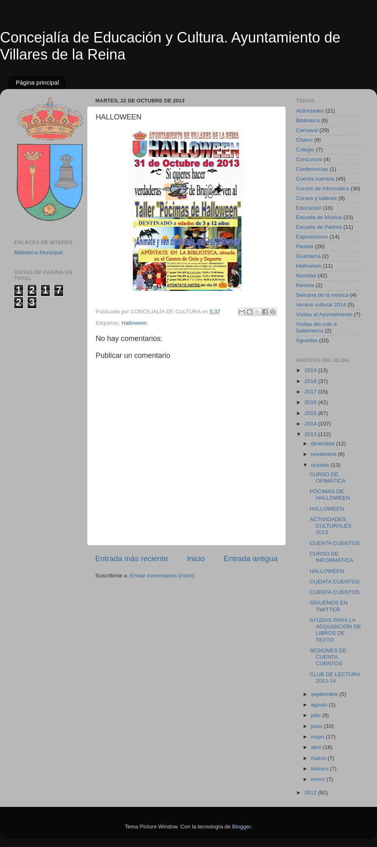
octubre (321, 465)
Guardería (308, 256)
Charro (304, 140)
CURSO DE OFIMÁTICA (328, 477)
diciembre (323, 444)
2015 (311, 413)
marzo (319, 758)
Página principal (37, 82)
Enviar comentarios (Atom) (162, 575)
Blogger (241, 827)
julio (316, 715)
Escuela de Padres (319, 227)
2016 (311, 402)
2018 (311, 381)
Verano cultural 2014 (321, 305)
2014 (311, 424)
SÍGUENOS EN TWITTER (329, 606)
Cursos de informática (322, 188)
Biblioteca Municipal (38, 252)
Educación (308, 208)
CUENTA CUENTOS (335, 543)
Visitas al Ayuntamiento (324, 314)
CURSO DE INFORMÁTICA (331, 557)
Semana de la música (322, 295)
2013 (311, 434)
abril (317, 747)
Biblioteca (308, 120)
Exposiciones (312, 237)
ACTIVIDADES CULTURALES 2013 (330, 525)
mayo (318, 737)
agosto (320, 705)
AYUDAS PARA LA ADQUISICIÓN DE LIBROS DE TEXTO (335, 630)
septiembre (325, 694)
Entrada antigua (251, 558)
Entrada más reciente (131, 558)
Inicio (196, 558)
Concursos (309, 159)
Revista (305, 285)
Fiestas (305, 246)
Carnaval (307, 130)
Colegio (305, 150)
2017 (311, 392)
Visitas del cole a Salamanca (316, 327)
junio (317, 726)
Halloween (134, 323)
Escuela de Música (319, 217)
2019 (311, 370)
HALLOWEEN (327, 509)
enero (318, 779)
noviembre (324, 454)
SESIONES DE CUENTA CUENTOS (328, 656)
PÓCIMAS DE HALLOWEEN (330, 494)
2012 (311, 793)
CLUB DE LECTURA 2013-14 (335, 677)
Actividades (310, 111)
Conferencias (312, 169)
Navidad (306, 275)
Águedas (306, 340)
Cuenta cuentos (315, 179)
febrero (320, 769)
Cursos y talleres (316, 198)
